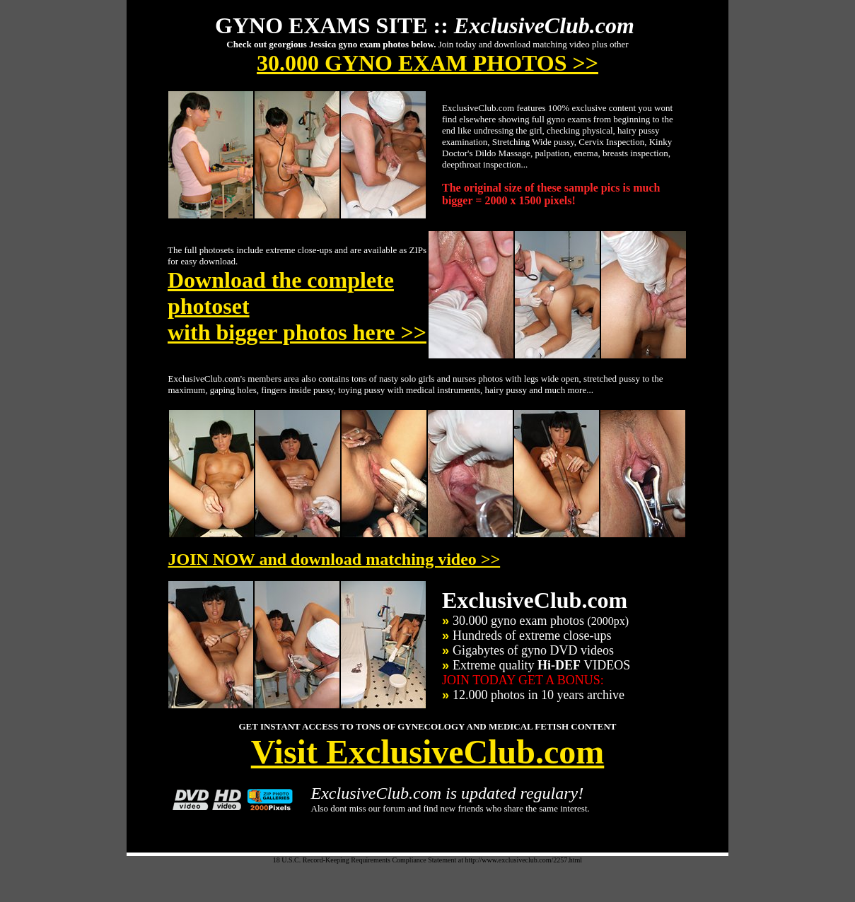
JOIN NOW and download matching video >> (334, 559)
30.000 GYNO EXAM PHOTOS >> (427, 63)
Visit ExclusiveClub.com (428, 752)
